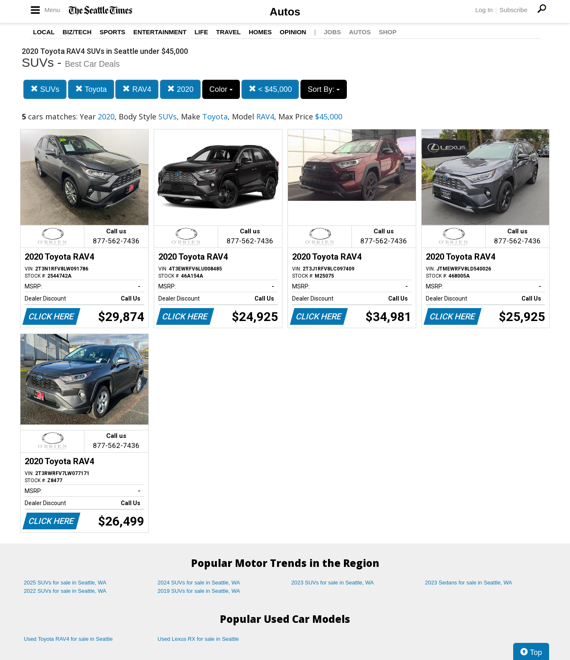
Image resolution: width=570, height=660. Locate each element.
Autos (285, 11)
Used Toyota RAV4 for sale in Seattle (68, 639)
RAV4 (136, 89)
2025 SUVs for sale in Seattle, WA (65, 582)
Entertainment (159, 31)
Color (221, 89)
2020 (180, 89)
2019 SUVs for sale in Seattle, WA (199, 591)
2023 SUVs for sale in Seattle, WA (332, 582)
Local (44, 31)
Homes (260, 31)
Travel (228, 31)
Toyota (91, 89)
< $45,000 (270, 89)
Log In (484, 9)
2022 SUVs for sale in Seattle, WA (65, 591)
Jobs (332, 31)
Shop (388, 31)
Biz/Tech (77, 31)
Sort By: (324, 89)
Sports (112, 31)
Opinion (293, 31)
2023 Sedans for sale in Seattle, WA (468, 582)
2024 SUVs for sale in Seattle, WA (199, 582)
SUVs (45, 89)
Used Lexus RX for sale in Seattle (198, 639)
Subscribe (513, 9)
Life (201, 31)
